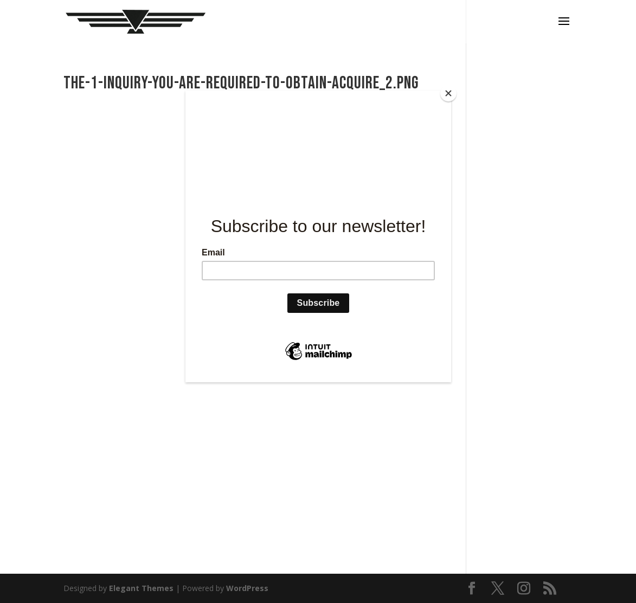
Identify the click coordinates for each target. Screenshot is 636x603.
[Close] (448, 93)
